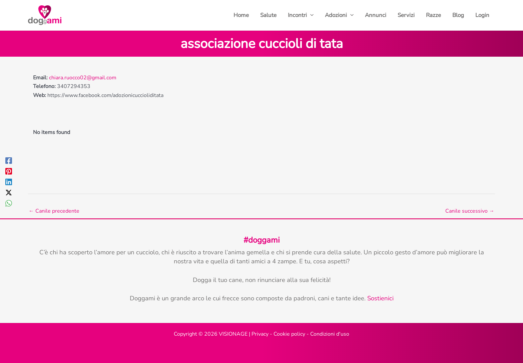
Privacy (260, 334)
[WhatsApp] (8, 203)
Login (482, 15)
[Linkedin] (8, 181)
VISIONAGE (233, 334)
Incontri (301, 15)
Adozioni (339, 15)
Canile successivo (469, 211)
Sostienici (380, 298)
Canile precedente (54, 211)
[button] (310, 15)
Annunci (375, 15)
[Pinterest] (8, 170)
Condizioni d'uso (329, 334)
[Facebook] (8, 160)
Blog (458, 15)
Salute (268, 15)
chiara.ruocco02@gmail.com (82, 77)
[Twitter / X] (8, 192)
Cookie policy (289, 334)
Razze (433, 15)
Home (241, 15)
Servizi (406, 15)
